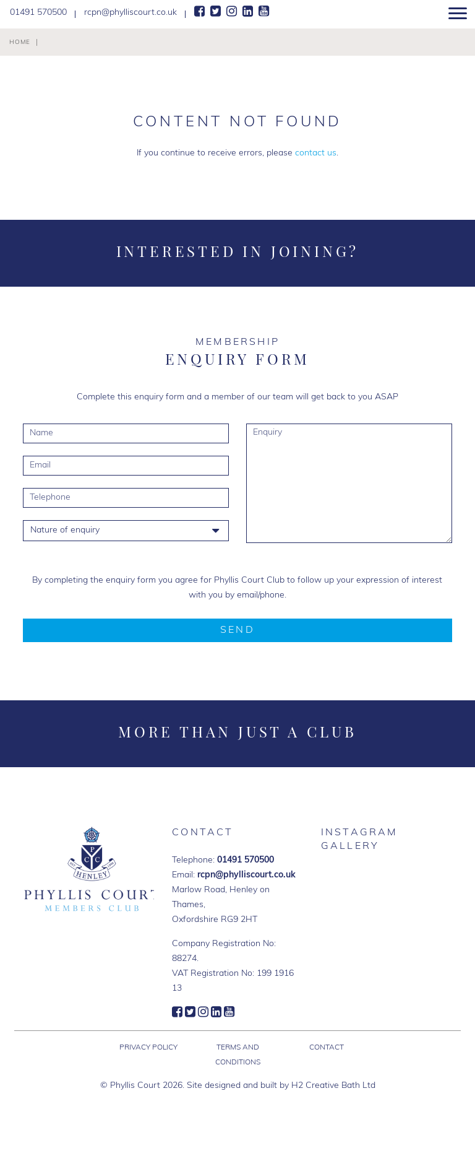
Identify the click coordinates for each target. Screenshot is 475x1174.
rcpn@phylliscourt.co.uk (246, 875)
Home (19, 42)
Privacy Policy (148, 1047)
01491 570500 (245, 860)
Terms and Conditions (237, 1055)
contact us (315, 153)
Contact (326, 1047)
